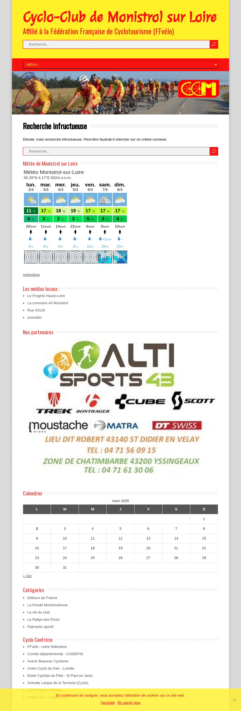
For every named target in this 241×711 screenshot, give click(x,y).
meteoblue (31, 275)
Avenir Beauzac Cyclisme (47, 661)
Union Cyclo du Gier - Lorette (50, 668)
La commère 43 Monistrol (47, 303)
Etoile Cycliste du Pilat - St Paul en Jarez (60, 675)
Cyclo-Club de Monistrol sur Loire (119, 17)
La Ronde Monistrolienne (47, 605)
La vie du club (38, 612)
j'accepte (108, 702)
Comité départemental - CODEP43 (55, 654)
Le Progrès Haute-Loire (46, 296)
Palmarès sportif (40, 627)
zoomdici (34, 317)
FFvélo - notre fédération (47, 647)
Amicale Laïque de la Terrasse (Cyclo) (57, 683)
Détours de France (42, 598)
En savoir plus (129, 702)
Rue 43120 (36, 310)
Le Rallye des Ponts (43, 619)
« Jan (27, 576)
